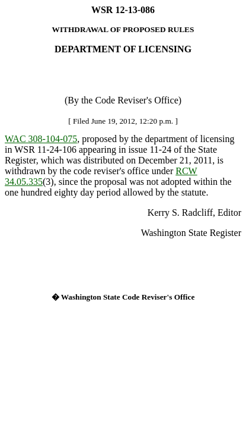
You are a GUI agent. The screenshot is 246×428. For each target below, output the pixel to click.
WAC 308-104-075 (41, 139)
